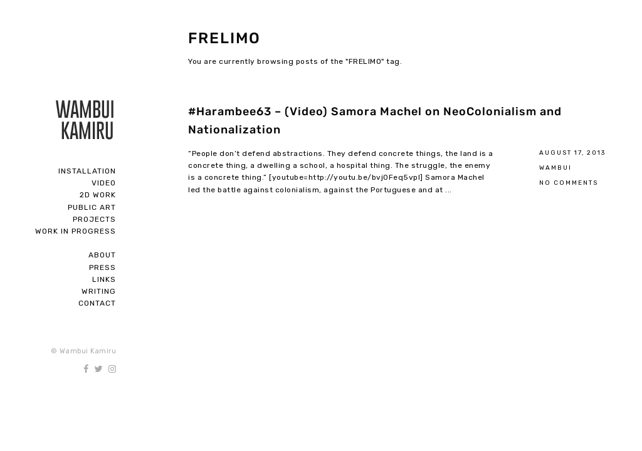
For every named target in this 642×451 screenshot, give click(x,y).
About (102, 255)
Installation (87, 171)
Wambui (555, 167)
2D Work (98, 194)
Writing (99, 291)
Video (104, 183)
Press (102, 267)
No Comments (568, 182)
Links (104, 279)
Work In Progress (75, 231)
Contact (97, 303)
